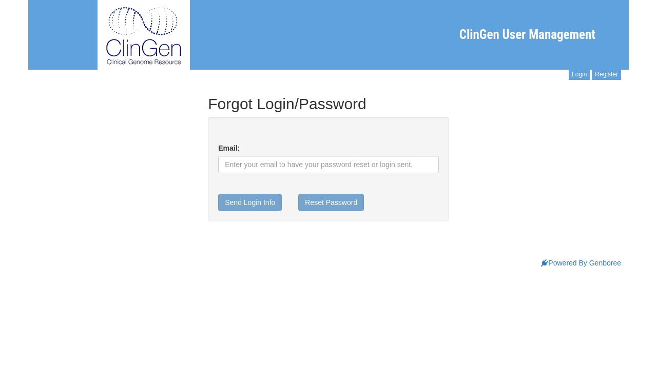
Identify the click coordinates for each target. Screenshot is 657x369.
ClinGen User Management (527, 34)
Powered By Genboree (581, 263)
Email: (229, 148)
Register (606, 74)
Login (579, 74)
